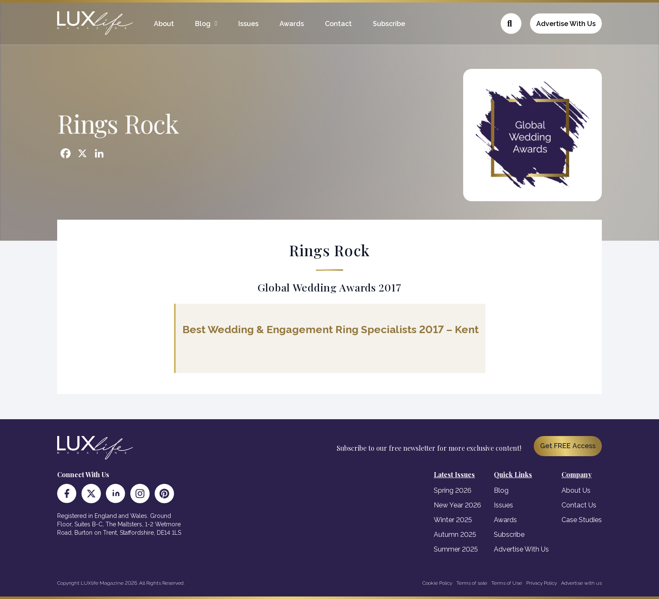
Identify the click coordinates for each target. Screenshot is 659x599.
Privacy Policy (541, 583)
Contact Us (578, 505)
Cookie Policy (437, 583)
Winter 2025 (453, 520)
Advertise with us (581, 583)
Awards (291, 24)
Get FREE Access (568, 446)
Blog (203, 24)
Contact (338, 24)
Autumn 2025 (455, 535)
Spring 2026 (453, 490)
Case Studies (581, 520)
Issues (248, 24)
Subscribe (389, 24)
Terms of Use (506, 583)
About (164, 24)
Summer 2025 (456, 549)
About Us (575, 490)
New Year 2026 (457, 505)
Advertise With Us (566, 24)
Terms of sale (471, 583)
